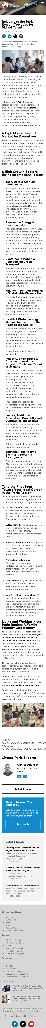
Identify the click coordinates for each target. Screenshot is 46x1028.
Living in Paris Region (10, 41)
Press (8, 963)
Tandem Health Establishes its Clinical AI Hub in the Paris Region (28, 997)
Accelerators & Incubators (17, 974)
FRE (26, 7)
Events (8, 922)
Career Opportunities (15, 930)
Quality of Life (24, 41)
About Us (9, 917)
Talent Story (10, 888)
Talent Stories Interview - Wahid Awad (22, 885)
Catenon (14, 545)
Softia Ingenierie (34, 1016)
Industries (31, 44)
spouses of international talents (16, 666)
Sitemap (22, 1011)
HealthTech (30, 876)
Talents (34, 41)
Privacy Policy (31, 1011)
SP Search (38, 545)
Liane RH (14, 548)
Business (5, 44)
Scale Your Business (14, 948)
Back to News (24, 789)
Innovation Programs (14, 951)
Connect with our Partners (17, 977)
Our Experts (11, 920)
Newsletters (11, 968)
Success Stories (12, 928)
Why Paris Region (13, 940)
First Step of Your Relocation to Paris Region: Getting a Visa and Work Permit (22, 850)
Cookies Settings (27, 1013)
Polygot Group (25, 545)
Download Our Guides (15, 971)
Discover (21, 824)
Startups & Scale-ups (18, 44)
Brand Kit (9, 966)
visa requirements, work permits (20, 604)
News (8, 925)
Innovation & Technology (11, 46)
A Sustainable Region (15, 943)
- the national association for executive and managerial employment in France (20, 105)
